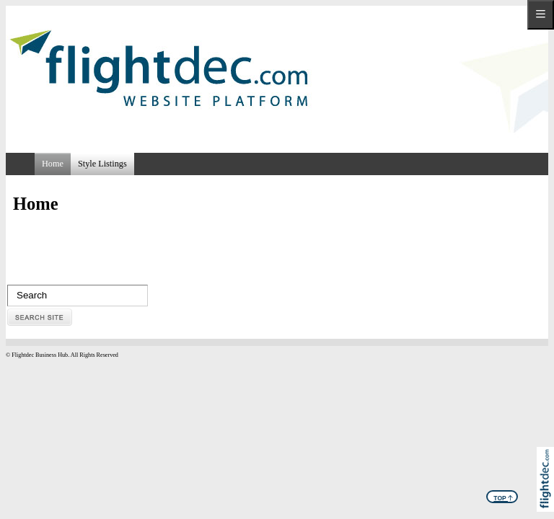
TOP (503, 497)
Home (52, 164)
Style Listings (102, 164)
